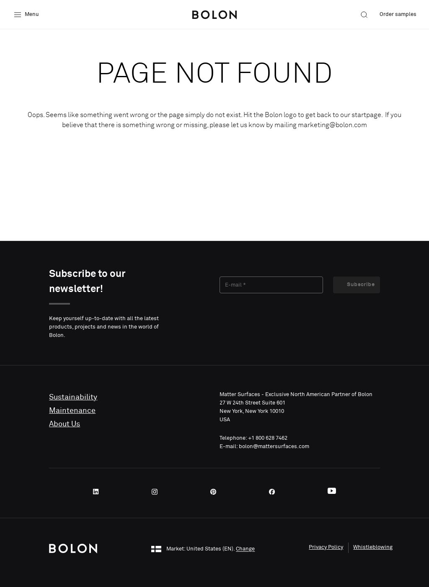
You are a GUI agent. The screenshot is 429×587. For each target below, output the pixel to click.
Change (245, 549)
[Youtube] (331, 492)
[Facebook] (274, 492)
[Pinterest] (215, 492)
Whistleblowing (373, 547)
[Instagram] (157, 492)
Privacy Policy (326, 547)
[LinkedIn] (98, 492)
